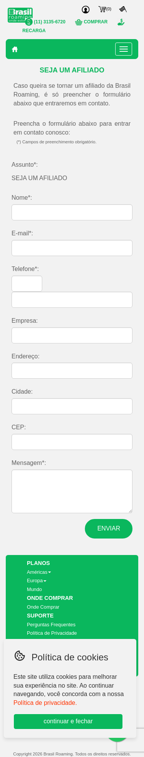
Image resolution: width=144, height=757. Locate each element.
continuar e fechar (68, 721)
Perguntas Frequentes (51, 624)
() (104, 9)
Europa (36, 580)
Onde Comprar (43, 607)
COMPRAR (91, 22)
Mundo (34, 589)
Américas (39, 572)
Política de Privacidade (52, 633)
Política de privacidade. (45, 703)
